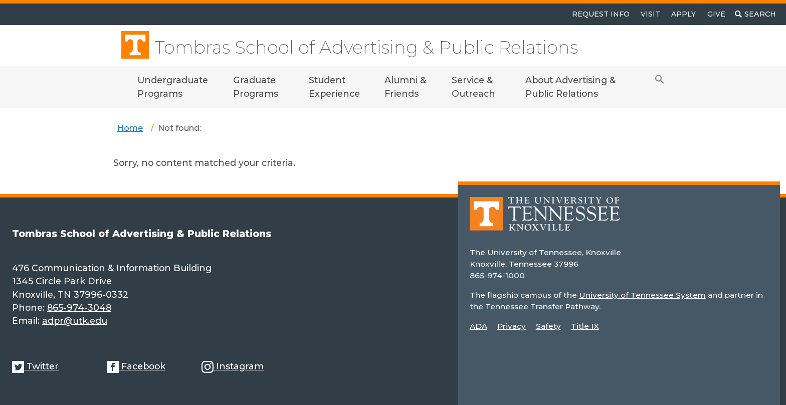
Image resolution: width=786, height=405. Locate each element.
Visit (650, 14)
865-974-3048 (79, 307)
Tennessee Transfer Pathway (542, 306)
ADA (478, 326)
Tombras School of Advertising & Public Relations (366, 47)
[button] (660, 87)
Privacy (511, 326)
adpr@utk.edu (74, 320)
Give (716, 14)
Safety (548, 326)
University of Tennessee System (642, 295)
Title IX (585, 326)
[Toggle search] (755, 14)
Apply (683, 14)
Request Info (601, 14)
